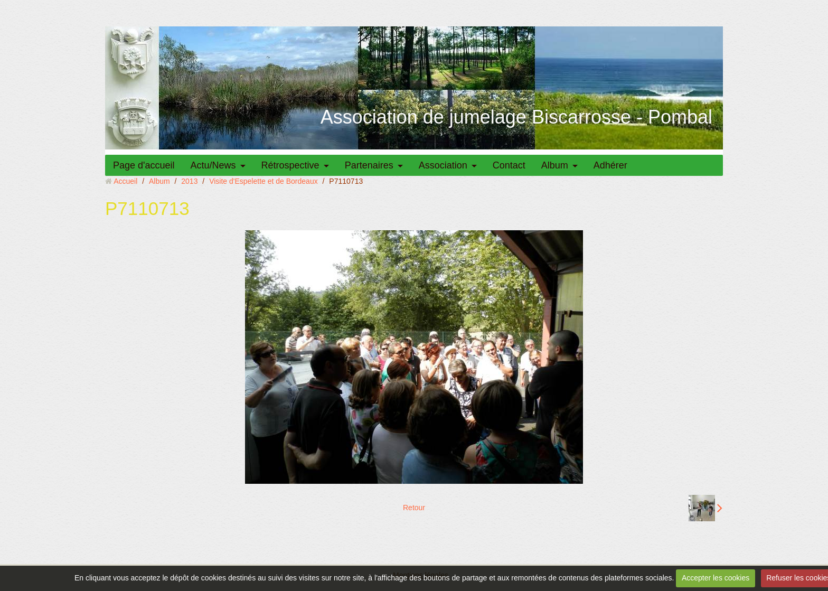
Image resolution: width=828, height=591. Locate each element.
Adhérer (610, 165)
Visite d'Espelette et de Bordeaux (263, 181)
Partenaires (369, 165)
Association (443, 165)
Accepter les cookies (715, 578)
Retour (414, 507)
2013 (189, 181)
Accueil (125, 181)
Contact (509, 165)
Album (554, 165)
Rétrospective (290, 165)
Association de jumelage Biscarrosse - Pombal (516, 117)
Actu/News (213, 165)
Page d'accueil (144, 165)
